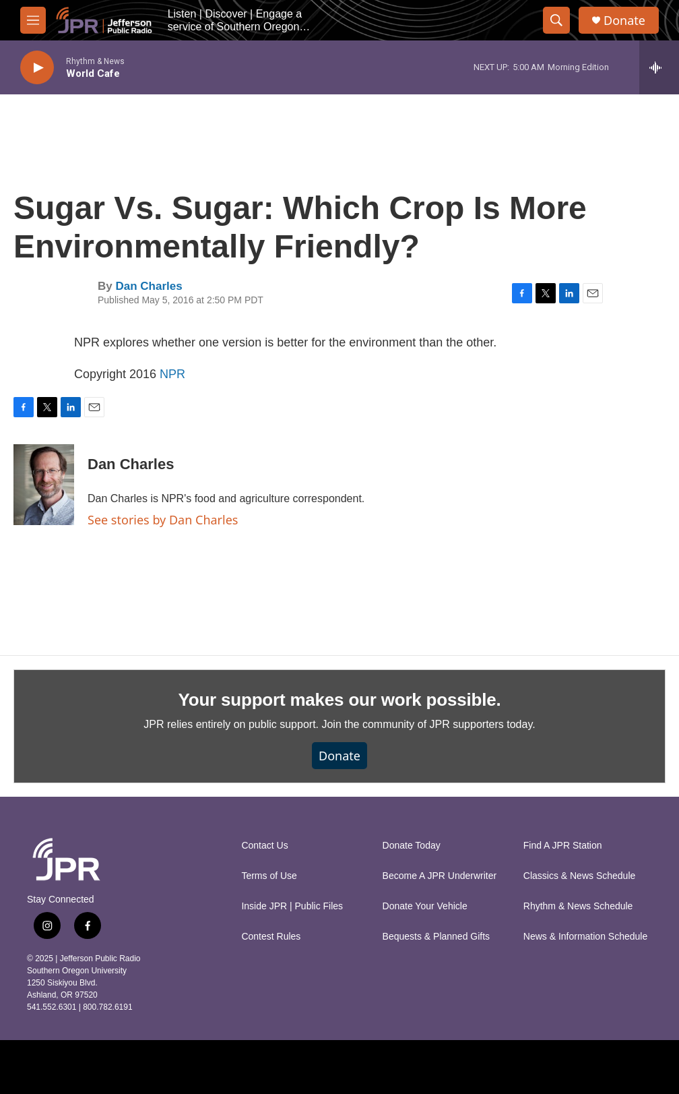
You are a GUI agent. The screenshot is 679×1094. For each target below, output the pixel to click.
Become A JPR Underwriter (440, 876)
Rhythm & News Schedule (578, 906)
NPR (172, 374)
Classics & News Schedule (579, 876)
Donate (624, 20)
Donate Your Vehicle (425, 906)
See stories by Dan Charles (163, 520)
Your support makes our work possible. (340, 700)
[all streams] (659, 67)
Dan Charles (148, 286)
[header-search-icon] (556, 20)
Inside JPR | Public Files (292, 906)
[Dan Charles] (43, 484)
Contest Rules (270, 937)
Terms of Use (268, 876)
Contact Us (264, 846)
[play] (37, 67)
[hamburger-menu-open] (33, 20)
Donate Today (412, 846)
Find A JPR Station (562, 846)
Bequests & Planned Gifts (436, 937)
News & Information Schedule (585, 937)
